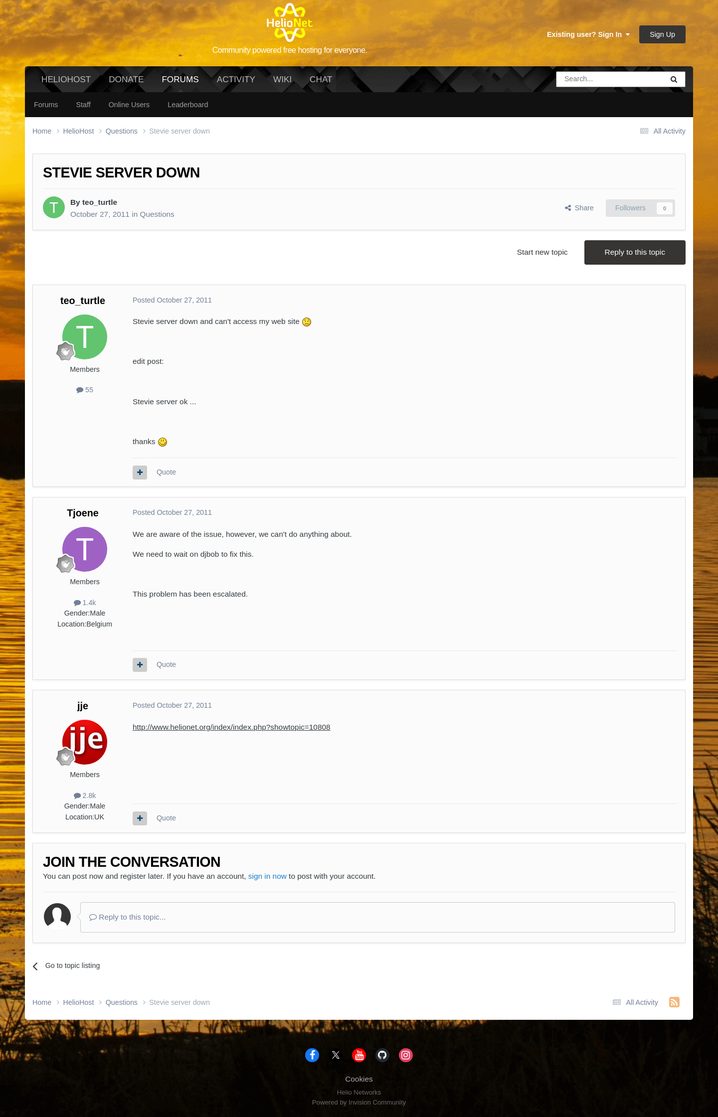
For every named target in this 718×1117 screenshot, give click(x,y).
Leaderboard (188, 105)
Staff (83, 105)
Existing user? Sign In (588, 34)
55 (84, 390)
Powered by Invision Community (359, 1102)
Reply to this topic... (127, 917)
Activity (236, 79)
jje (82, 705)
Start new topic (542, 252)
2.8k (85, 795)
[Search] (584, 79)
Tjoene (83, 512)
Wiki (282, 79)
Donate (126, 79)
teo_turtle (99, 202)
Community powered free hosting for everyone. (289, 50)
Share (579, 208)
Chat (321, 79)
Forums (180, 83)
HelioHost (66, 79)
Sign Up (662, 34)
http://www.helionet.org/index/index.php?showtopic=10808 (232, 727)
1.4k (85, 603)
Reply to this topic (635, 252)
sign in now (267, 876)
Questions (157, 214)
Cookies (359, 1079)
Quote (166, 472)
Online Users (129, 105)
